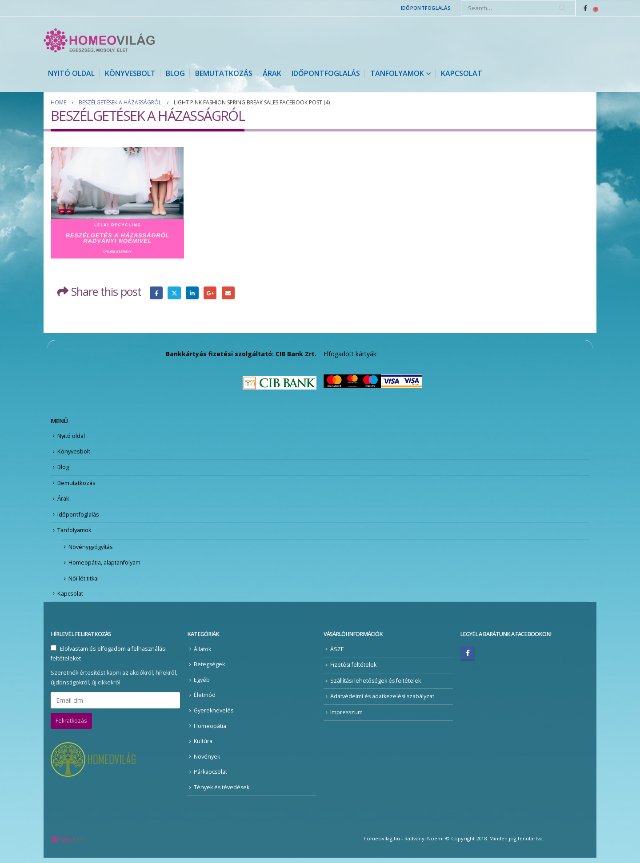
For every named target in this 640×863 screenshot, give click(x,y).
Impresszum (347, 717)
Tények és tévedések (222, 792)
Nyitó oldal (71, 73)
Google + (210, 292)
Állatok (202, 654)
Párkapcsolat (211, 777)
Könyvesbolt (130, 73)
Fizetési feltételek (353, 669)
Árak (272, 73)
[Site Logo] (99, 40)
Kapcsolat (461, 73)
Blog (175, 73)
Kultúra (203, 746)
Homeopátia (210, 731)
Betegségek (209, 669)
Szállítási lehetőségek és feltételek (376, 685)
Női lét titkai (84, 583)
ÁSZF (337, 654)
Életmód (205, 700)
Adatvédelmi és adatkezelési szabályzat (383, 701)
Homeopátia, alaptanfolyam (106, 567)
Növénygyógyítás (91, 550)
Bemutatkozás (223, 73)
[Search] (562, 8)
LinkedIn (192, 292)
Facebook (156, 292)
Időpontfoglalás (426, 7)
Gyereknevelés (214, 715)
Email (228, 292)
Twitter (174, 292)
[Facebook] (585, 8)
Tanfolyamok (397, 73)
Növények (207, 761)
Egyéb (202, 684)
